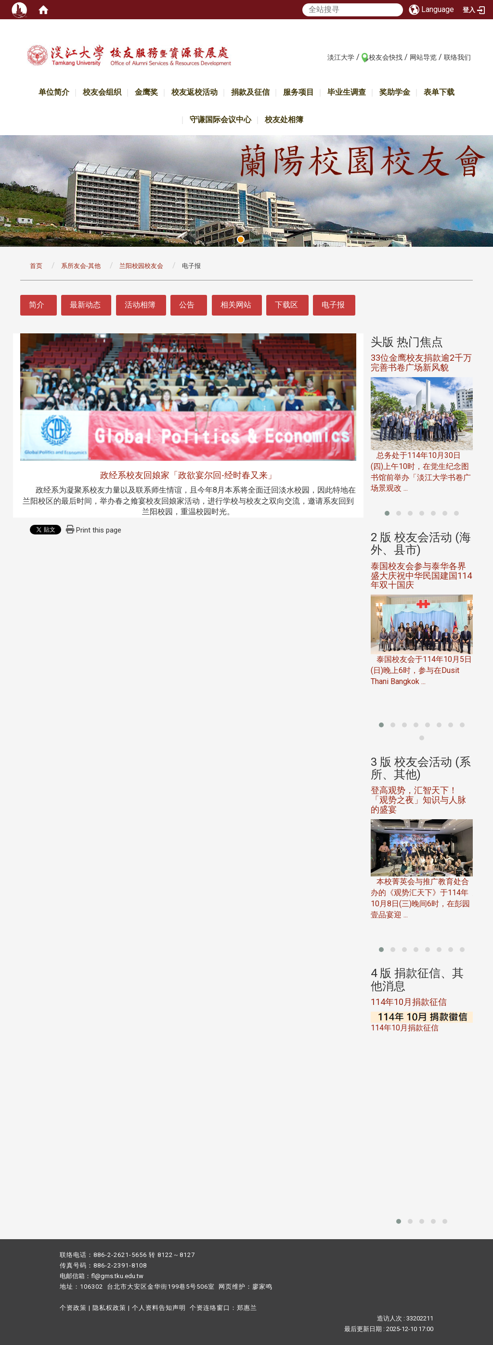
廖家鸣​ (262, 1286)
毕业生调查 (346, 92)
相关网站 (236, 304)
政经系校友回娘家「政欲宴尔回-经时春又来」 (188, 475)
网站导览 (423, 57)
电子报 (333, 304)
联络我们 (457, 57)
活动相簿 (140, 304)
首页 (36, 265)
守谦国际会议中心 (220, 119)
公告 (187, 304)
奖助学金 (394, 92)
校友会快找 (385, 57)
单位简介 (54, 92)
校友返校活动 (194, 92)
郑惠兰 (247, 1307)
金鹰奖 (146, 92)
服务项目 (298, 92)
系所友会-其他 (81, 265)
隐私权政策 (109, 1307)
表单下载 (439, 92)
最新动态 (85, 304)
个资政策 (73, 1307)
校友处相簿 (284, 119)
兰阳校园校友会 (141, 265)
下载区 (286, 304)
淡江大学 (340, 57)
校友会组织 (102, 92)
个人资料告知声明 (159, 1307)
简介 (36, 304)
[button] (387, 513)
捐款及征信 (250, 92)
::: (322, 57)
